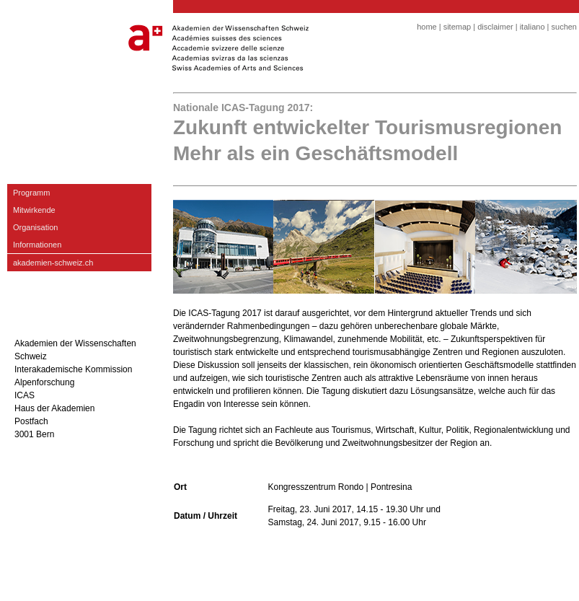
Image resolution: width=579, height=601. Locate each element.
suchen (564, 26)
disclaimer (495, 26)
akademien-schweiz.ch (53, 262)
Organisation (35, 227)
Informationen (37, 244)
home (427, 26)
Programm (31, 192)
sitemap (457, 26)
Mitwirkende (34, 210)
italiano (532, 26)
